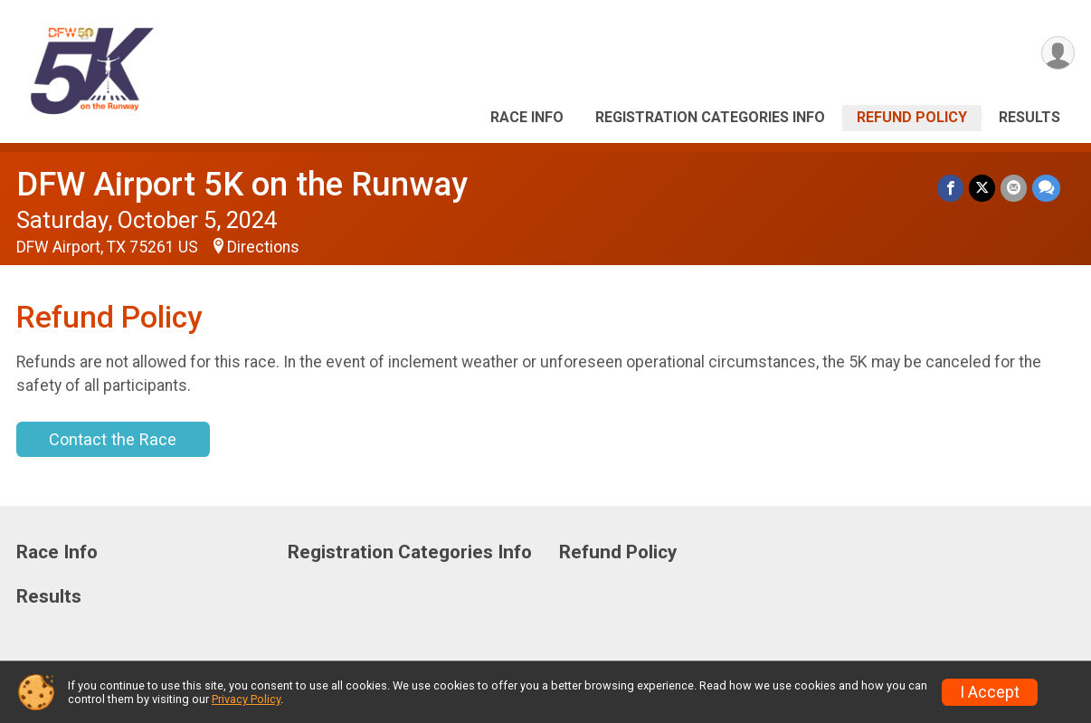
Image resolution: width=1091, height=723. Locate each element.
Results (1029, 117)
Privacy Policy (246, 699)
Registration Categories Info (710, 117)
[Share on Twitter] (982, 188)
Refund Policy (912, 117)
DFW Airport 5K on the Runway (242, 184)
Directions (263, 247)
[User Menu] (1058, 53)
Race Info (527, 117)
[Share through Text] (1046, 188)
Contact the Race (112, 439)
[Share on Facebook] (950, 188)
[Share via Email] (1014, 188)
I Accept (990, 692)
